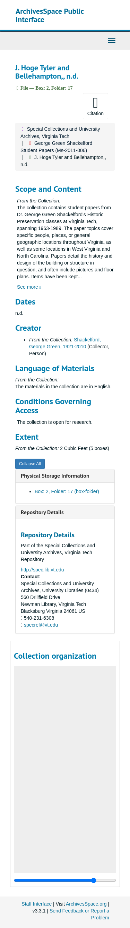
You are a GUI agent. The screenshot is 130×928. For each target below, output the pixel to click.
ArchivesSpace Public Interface (50, 15)
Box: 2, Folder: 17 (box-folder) (67, 491)
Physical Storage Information (55, 475)
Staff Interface (36, 904)
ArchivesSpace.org (86, 904)
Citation (95, 106)
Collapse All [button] (30, 463)
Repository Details (42, 512)
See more (29, 287)
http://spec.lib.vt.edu (42, 569)
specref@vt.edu (41, 625)
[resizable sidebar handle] (65, 880)
